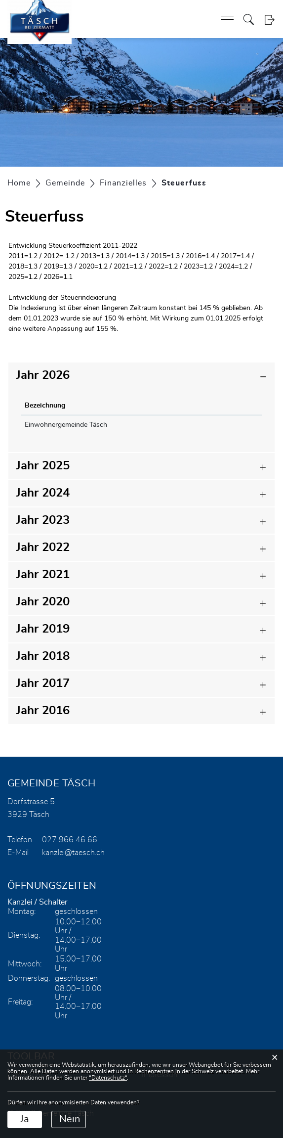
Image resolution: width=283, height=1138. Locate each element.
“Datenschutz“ (108, 1078)
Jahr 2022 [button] (43, 547)
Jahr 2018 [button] (43, 656)
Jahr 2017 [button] (43, 683)
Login (269, 19)
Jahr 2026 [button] (43, 375)
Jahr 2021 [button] (43, 575)
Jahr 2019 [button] (43, 629)
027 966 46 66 (69, 840)
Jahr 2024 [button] (43, 493)
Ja (24, 1119)
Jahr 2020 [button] (43, 602)
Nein (69, 1119)
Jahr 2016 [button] (43, 711)
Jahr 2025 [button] (43, 466)
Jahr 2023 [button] (43, 520)
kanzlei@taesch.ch (73, 853)
